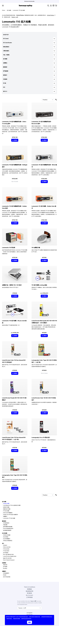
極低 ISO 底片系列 (7, 558)
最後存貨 (5, 564)
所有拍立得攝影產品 (7, 540)
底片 (3, 543)
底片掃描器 (5, 552)
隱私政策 (49, 616)
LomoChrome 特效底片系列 (9, 556)
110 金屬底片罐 (36, 247)
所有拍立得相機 (6, 535)
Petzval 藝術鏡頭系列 (8, 528)
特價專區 (4, 562)
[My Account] (51, 5)
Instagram (29, 612)
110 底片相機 (6, 510)
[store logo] (25, 5)
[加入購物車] (14, 140)
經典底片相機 (6, 507)
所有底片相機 (6, 503)
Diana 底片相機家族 (7, 512)
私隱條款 (29, 589)
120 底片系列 (6, 549)
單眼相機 (5, 524)
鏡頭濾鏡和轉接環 (7, 530)
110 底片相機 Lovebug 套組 (39, 285)
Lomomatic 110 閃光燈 (8, 247)
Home (3, 10)
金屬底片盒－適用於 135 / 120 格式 (12, 285)
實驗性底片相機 (6, 509)
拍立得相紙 (5, 536)
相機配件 (5, 516)
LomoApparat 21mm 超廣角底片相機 (11, 505)
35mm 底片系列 (6, 547)
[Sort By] (48, 99)
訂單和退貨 (29, 597)
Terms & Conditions (29, 587)
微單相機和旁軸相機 (7, 526)
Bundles (5, 568)
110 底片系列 (6, 550)
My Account (29, 595)
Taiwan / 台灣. (14, 17)
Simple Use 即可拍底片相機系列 (10, 514)
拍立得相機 (4, 533)
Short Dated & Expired (8, 560)
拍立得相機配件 (6, 538)
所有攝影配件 (6, 573)
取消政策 (29, 593)
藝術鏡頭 (4, 521)
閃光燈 (4, 575)
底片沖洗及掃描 (6, 576)
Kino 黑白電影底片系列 (8, 554)
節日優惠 (5, 566)
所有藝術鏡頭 (6, 523)
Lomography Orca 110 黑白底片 (41, 437)
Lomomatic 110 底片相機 (9, 518)
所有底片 (5, 545)
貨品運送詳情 (29, 591)
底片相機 (9, 10)
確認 (29, 622)
